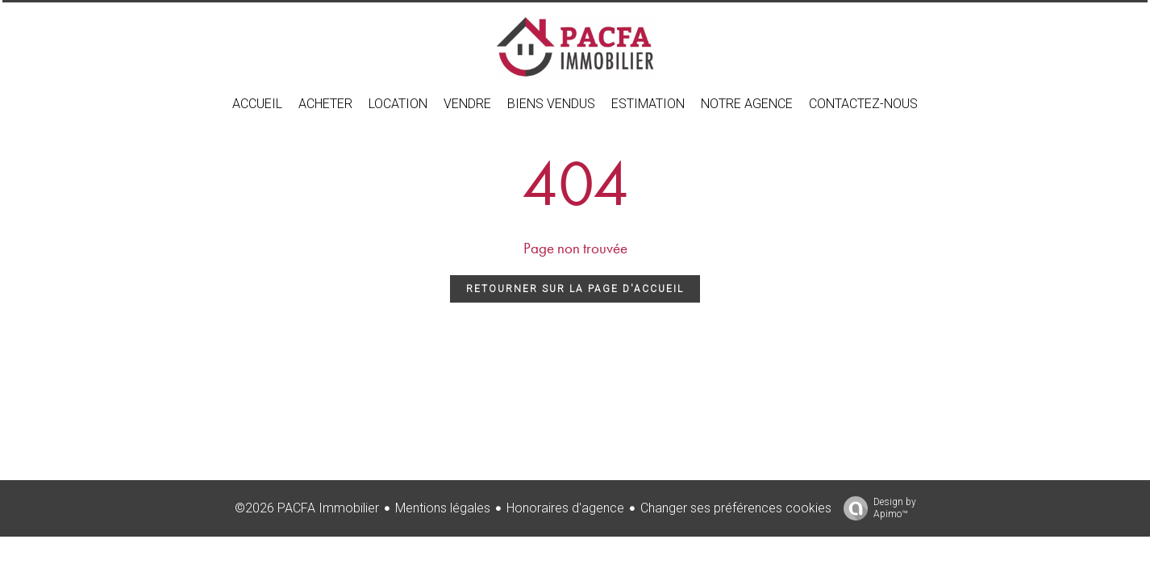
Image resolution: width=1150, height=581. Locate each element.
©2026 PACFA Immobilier (307, 508)
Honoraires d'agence (565, 508)
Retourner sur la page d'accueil (575, 289)
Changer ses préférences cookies (735, 508)
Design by (875, 508)
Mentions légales (442, 508)
